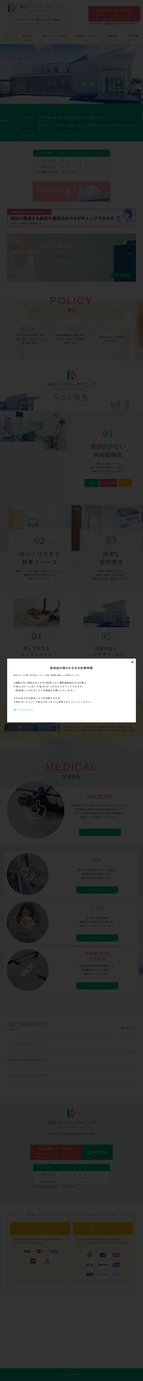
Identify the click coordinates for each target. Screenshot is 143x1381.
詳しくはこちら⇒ (23, 710)
